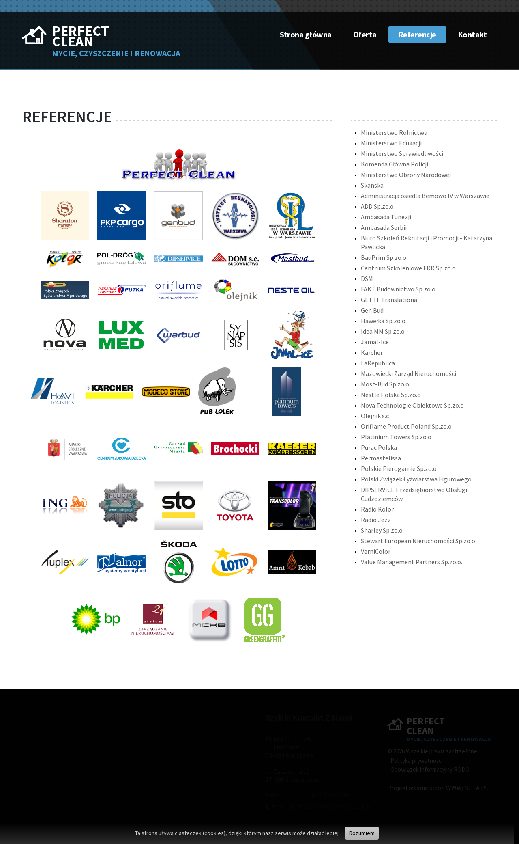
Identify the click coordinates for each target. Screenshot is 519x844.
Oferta (365, 34)
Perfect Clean (80, 36)
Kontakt (472, 34)
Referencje (417, 34)
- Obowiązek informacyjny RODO (428, 769)
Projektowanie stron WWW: (425, 788)
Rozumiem (362, 833)
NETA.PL (476, 788)
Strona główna (306, 34)
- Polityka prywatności (415, 760)
